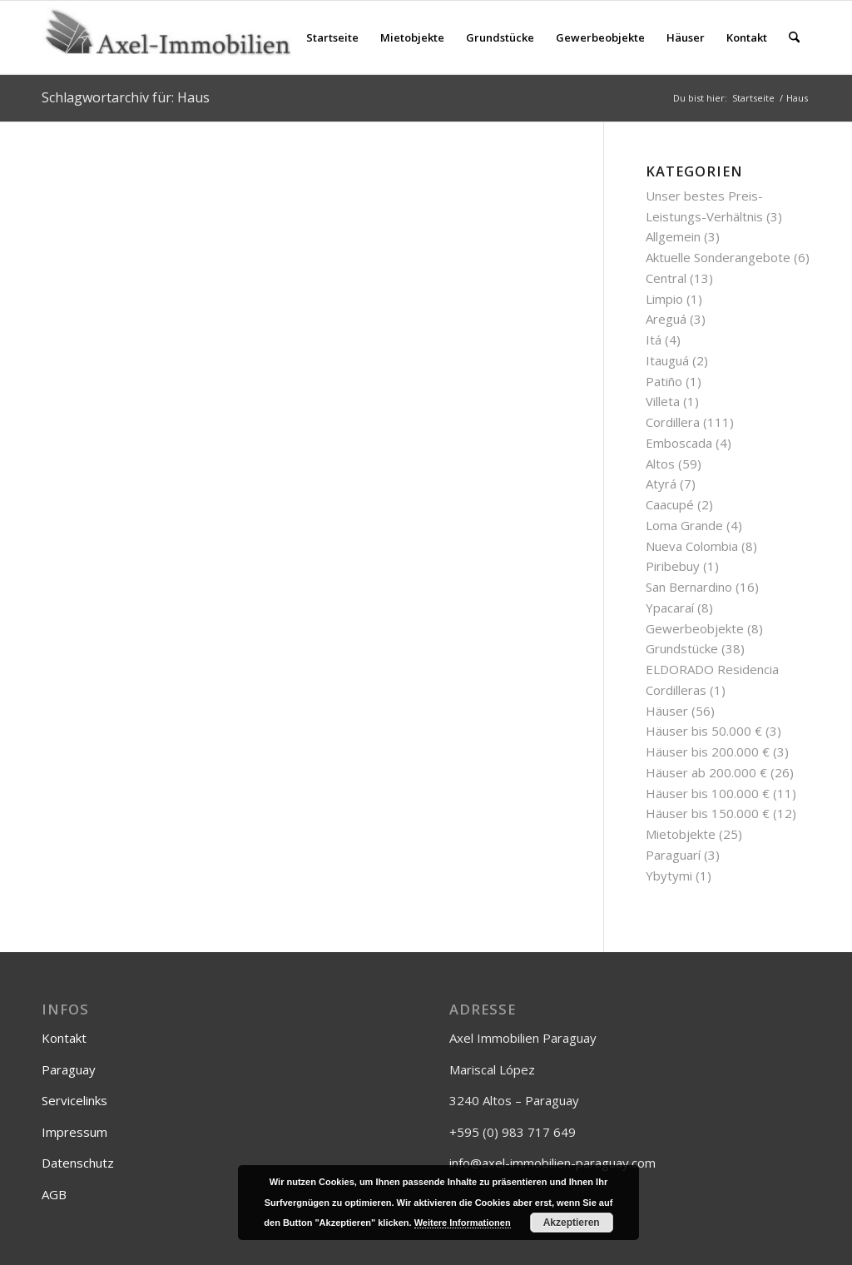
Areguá (666, 318)
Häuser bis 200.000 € (708, 751)
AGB (54, 1194)
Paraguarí (673, 854)
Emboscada (679, 442)
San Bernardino (689, 586)
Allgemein (673, 236)
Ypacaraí (670, 607)
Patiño (664, 381)
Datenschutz (78, 1162)
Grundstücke (682, 648)
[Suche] (794, 37)
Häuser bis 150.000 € (708, 813)
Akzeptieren (571, 1222)
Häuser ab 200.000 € (706, 772)
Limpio (664, 298)
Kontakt (64, 1037)
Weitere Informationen (462, 1223)
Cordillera (673, 422)
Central (666, 278)
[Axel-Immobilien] (166, 37)
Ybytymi (669, 875)
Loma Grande (684, 525)
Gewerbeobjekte (695, 628)
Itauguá (667, 360)
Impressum (74, 1132)
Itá (653, 339)
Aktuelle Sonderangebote (718, 257)
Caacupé (670, 504)
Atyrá (661, 483)
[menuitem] (332, 37)
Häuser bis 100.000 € (708, 793)
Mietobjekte (681, 834)
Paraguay (69, 1069)
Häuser (667, 710)
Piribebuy (673, 566)
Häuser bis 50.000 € (704, 730)
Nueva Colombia (692, 546)
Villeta (663, 401)
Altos (660, 463)
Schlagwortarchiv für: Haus (126, 97)
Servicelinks (74, 1100)
